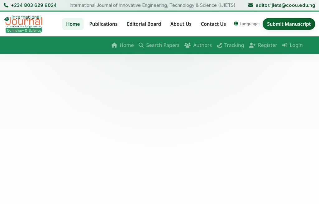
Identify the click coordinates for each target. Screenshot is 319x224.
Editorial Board (144, 24)
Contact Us (213, 24)
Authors (198, 45)
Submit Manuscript (289, 24)
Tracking (230, 45)
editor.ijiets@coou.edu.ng (285, 5)
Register (263, 45)
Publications (103, 24)
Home (73, 24)
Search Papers (159, 45)
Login (292, 45)
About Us (181, 24)
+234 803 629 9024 (34, 5)
